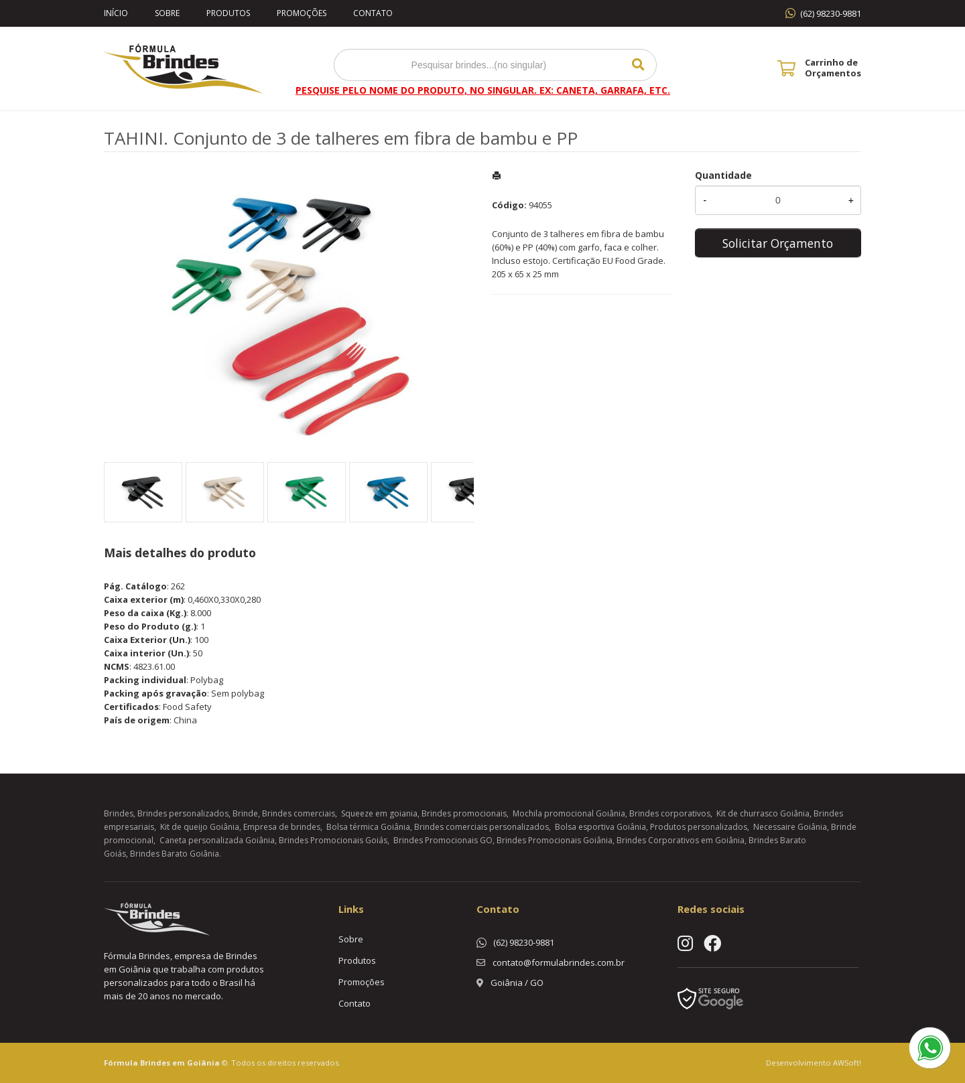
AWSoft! (847, 1063)
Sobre (167, 13)
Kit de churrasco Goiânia (763, 813)
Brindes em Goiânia (180, 1063)
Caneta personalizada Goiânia (217, 840)
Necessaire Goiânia (790, 827)
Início (116, 13)
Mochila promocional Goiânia (569, 813)
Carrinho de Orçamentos (833, 67)
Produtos (228, 13)
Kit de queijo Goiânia (199, 827)
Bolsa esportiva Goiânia (600, 827)
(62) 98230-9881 (830, 13)
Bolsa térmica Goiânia (368, 827)
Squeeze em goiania (379, 813)
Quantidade (723, 175)
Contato (373, 13)
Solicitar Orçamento (777, 243)
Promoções (301, 13)
